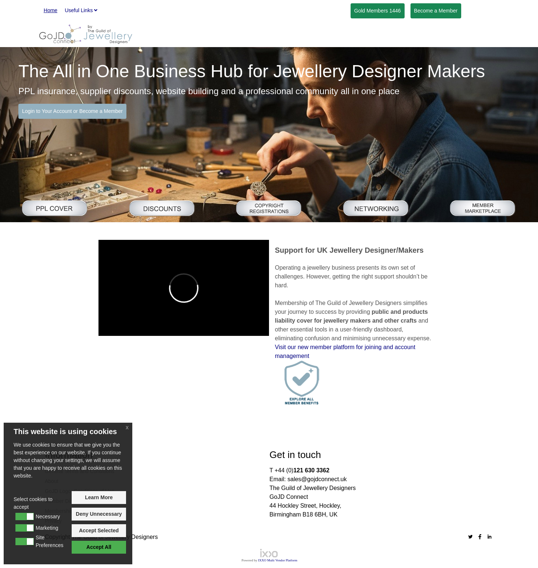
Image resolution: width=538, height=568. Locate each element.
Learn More (98, 497)
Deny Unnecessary (99, 514)
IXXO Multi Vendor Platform (277, 560)
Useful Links (81, 10)
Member (436, 11)
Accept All (98, 547)
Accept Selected (99, 530)
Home (50, 10)
